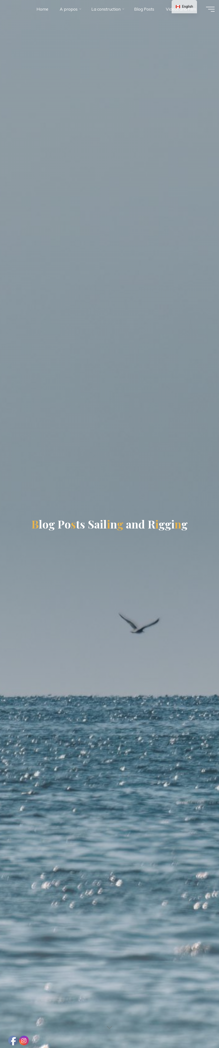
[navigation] (184, 6)
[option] (184, 7)
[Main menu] (206, 11)
